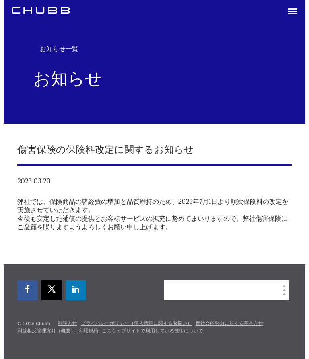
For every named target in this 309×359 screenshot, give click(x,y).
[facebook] (27, 290)
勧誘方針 (67, 323)
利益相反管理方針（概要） (46, 331)
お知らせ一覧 (59, 49)
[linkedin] (76, 290)
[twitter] (51, 290)
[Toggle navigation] (292, 12)
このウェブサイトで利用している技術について (152, 331)
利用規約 (88, 331)
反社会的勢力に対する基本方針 (229, 323)
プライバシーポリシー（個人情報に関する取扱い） (136, 323)
